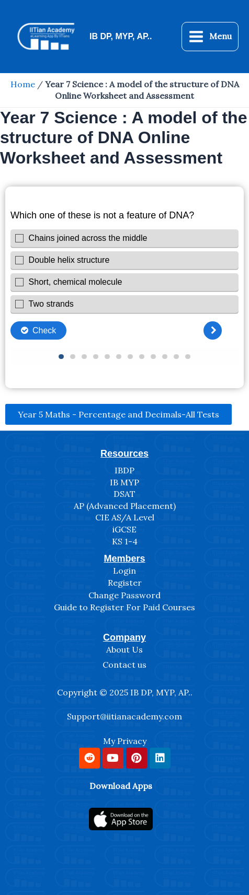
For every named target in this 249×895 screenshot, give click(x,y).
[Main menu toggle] (210, 36)
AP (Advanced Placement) (125, 506)
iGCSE (124, 529)
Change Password (124, 595)
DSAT (124, 494)
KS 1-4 (125, 541)
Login (124, 570)
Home (22, 84)
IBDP (124, 470)
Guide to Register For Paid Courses (124, 607)
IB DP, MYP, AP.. (120, 36)
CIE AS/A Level (124, 517)
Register (125, 582)
